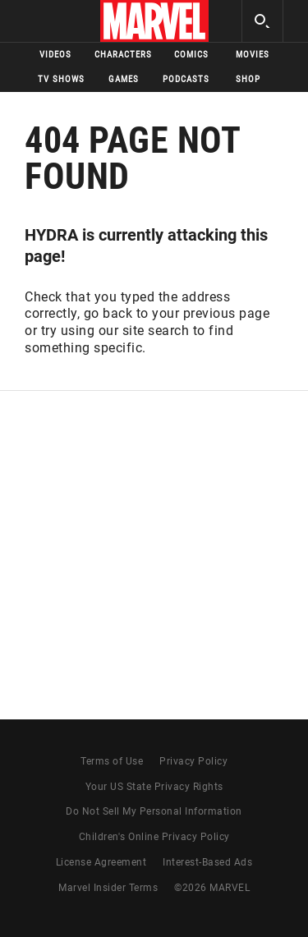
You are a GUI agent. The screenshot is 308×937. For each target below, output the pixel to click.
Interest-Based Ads (207, 862)
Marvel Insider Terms (108, 887)
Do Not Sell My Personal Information (154, 811)
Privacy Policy (193, 761)
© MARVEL (212, 887)
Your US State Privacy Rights (154, 786)
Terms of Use (111, 761)
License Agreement (101, 862)
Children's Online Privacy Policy (154, 837)
